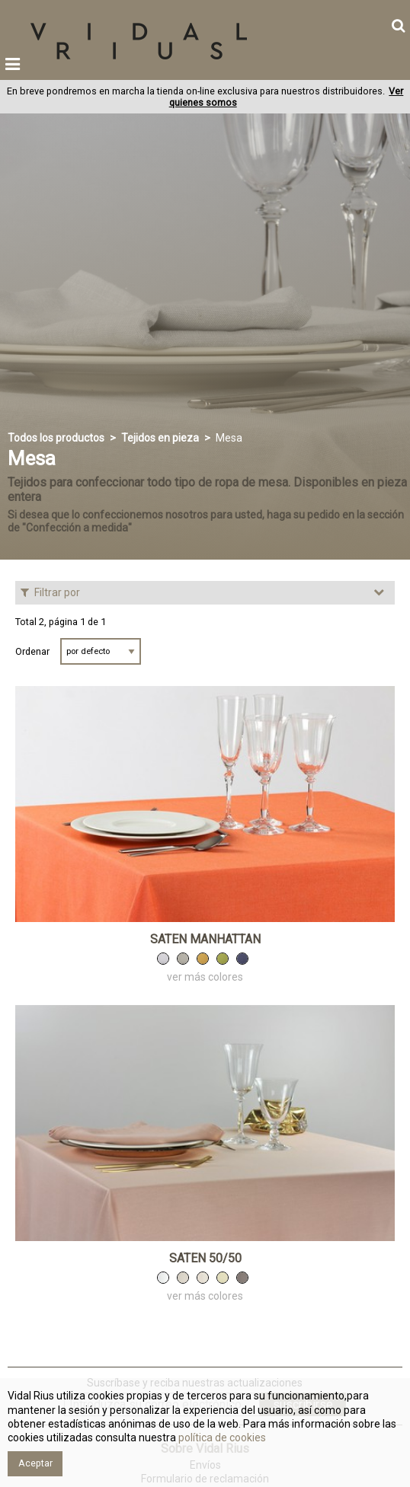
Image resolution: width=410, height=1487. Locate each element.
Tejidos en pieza (160, 438)
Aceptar (35, 1463)
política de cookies (221, 1437)
